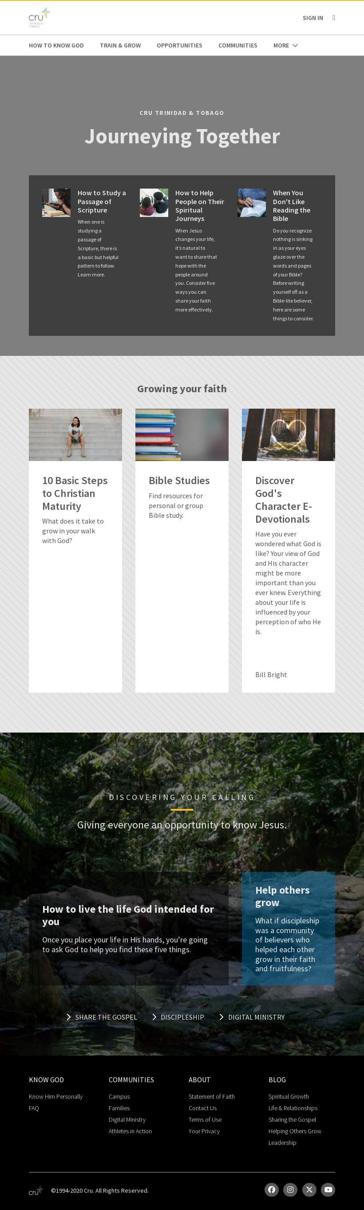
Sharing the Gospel (292, 1119)
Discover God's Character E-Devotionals (283, 499)
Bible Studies (179, 480)
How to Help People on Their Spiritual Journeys (199, 206)
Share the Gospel (101, 1017)
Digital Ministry (252, 1017)
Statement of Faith (212, 1096)
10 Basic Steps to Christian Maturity (75, 493)
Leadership (283, 1143)
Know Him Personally (56, 1096)
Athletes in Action (130, 1131)
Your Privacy (204, 1131)
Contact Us (203, 1108)
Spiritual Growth (289, 1096)
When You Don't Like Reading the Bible (291, 206)
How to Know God (56, 45)
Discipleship (178, 1017)
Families (119, 1108)
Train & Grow (120, 45)
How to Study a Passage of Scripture (102, 201)
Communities (237, 45)
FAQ (34, 1108)
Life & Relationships (293, 1108)
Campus (119, 1096)
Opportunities (179, 45)
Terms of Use (205, 1119)
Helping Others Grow (295, 1131)
